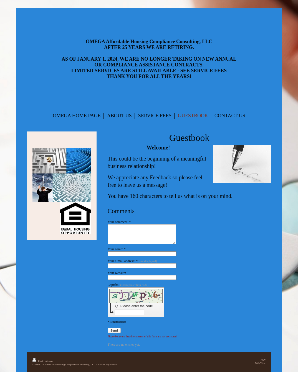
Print (38, 361)
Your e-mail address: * (132, 261)
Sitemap (49, 361)
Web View (260, 363)
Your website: (117, 273)
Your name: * (117, 249)
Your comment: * (119, 222)
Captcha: (128, 285)
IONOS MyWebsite (107, 364)
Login (262, 359)
